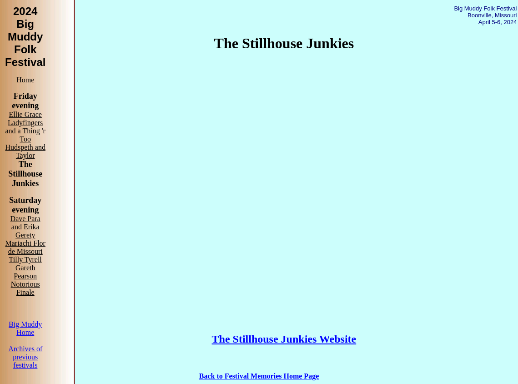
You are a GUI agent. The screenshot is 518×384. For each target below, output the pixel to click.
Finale (25, 292)
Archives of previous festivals (25, 357)
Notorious (25, 284)
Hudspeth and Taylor (25, 151)
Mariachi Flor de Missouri (25, 247)
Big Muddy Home (25, 328)
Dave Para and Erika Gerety (25, 227)
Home (25, 80)
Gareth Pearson (25, 272)
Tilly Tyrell (25, 259)
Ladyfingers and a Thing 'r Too (25, 131)
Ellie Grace (25, 114)
